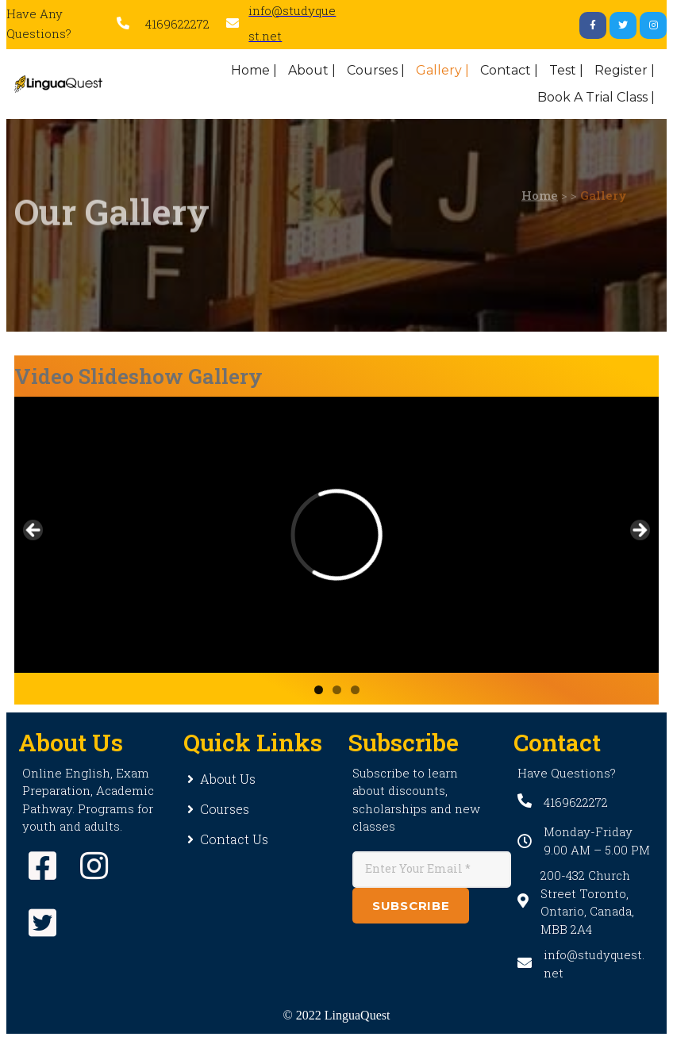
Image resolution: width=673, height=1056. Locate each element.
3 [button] (355, 689)
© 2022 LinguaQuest (336, 1015)
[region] (336, 535)
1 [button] (318, 689)
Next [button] (639, 531)
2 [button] (337, 689)
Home (539, 175)
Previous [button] (34, 531)
